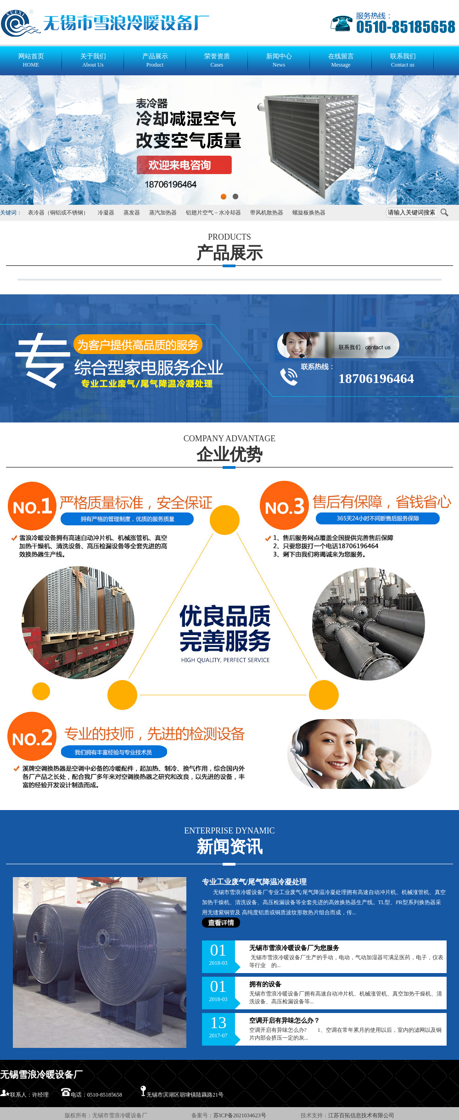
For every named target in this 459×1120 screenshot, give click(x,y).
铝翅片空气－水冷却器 (213, 212)
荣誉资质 (217, 61)
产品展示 (155, 61)
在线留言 (341, 61)
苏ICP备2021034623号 (240, 1115)
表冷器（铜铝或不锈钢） (58, 212)
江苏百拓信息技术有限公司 (361, 1115)
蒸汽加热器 (163, 212)
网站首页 (31, 61)
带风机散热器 (266, 212)
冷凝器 (106, 212)
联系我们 (403, 61)
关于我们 (93, 61)
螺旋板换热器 (308, 212)
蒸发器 (131, 212)
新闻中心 (279, 61)
